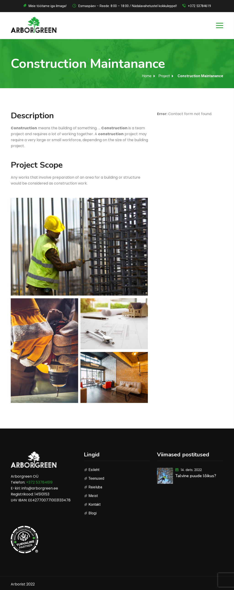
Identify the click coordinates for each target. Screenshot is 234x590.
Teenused (96, 478)
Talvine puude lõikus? (195, 476)
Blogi (92, 513)
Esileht (93, 470)
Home (147, 76)
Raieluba (95, 487)
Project (164, 76)
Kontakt (94, 504)
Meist (93, 496)
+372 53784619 (199, 6)
